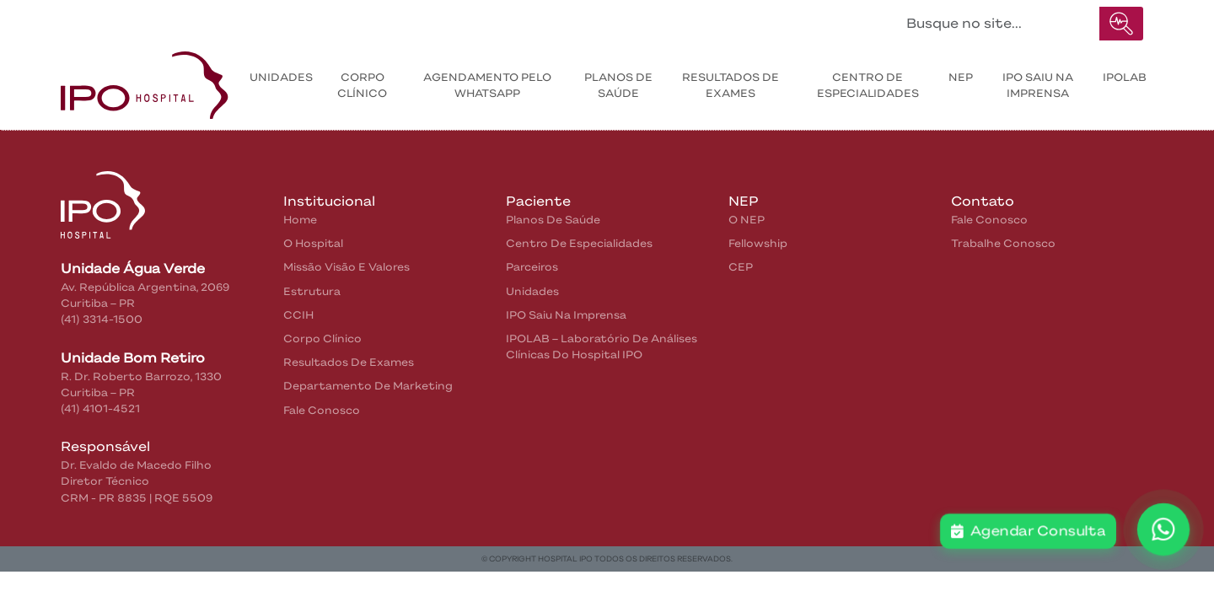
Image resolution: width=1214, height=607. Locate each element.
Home (97, 19)
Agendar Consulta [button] (1028, 531)
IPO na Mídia (451, 19)
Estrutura (312, 291)
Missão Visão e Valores (346, 267)
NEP (960, 77)
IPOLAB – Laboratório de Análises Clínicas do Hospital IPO (601, 346)
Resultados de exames (730, 85)
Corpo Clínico (362, 85)
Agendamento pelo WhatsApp (487, 85)
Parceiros (532, 267)
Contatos (357, 19)
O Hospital (313, 243)
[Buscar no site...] (998, 23)
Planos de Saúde (618, 85)
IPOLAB (1125, 77)
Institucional (171, 19)
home (300, 219)
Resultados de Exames (348, 362)
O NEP (746, 219)
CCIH (298, 315)
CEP (740, 267)
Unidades (281, 77)
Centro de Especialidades (868, 85)
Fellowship (757, 243)
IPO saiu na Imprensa (1037, 85)
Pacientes (269, 19)
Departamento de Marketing (368, 385)
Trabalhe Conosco (1003, 243)
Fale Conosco (321, 410)
